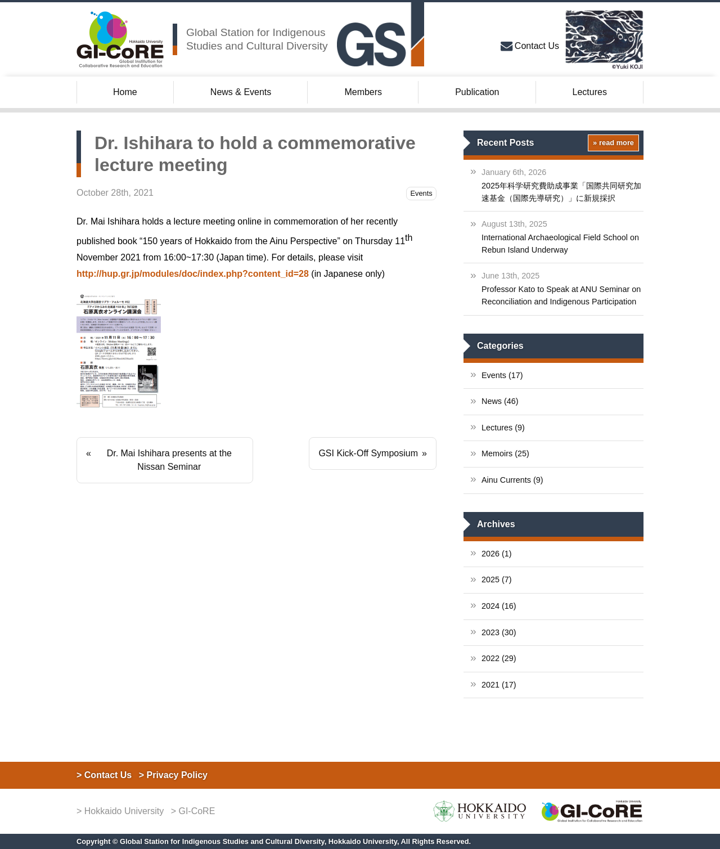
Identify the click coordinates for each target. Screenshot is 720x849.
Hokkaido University (124, 811)
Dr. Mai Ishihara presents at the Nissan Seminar (169, 459)
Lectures (590, 92)
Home (125, 92)
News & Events (240, 92)
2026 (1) (497, 553)
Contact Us (537, 46)
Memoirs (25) (505, 453)
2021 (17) (499, 684)
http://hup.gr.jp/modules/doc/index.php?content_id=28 (192, 273)
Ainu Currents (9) (512, 479)
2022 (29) (499, 658)
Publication (477, 92)
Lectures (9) (503, 427)
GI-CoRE (196, 811)
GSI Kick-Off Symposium (368, 453)
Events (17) (502, 375)
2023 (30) (499, 632)
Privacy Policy (177, 775)
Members (363, 92)
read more (616, 142)
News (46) (500, 401)
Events (422, 193)
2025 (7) (497, 579)
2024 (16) (499, 605)
